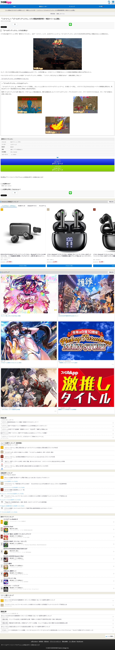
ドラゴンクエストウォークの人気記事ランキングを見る (13, 487)
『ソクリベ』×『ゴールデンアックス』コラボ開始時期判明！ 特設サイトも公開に (55, 10)
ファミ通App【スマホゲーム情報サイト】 (15, 10)
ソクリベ (9, 185)
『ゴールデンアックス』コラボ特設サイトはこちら (15, 78)
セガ (6, 185)
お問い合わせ (34, 641)
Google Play (57, 168)
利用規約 (41, 641)
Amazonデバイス (32, 205)
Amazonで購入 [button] (23, 265)
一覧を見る (111, 201)
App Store (57, 162)
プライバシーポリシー (55, 641)
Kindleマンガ (21, 205)
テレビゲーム (42, 205)
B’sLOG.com (80, 641)
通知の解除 (65, 641)
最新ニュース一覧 (30, 10)
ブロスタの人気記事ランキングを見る (9, 512)
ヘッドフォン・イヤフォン (9, 205)
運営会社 (46, 641)
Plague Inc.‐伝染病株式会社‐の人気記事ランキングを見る (13, 505)
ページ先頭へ (110, 636)
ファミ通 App (6, 2)
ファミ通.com (72, 641)
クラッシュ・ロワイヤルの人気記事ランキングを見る (13, 493)
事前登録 (52, 13)
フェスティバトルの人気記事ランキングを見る (11, 499)
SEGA (2, 185)
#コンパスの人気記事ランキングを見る (10, 481)
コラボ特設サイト (26, 72)
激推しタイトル (61, 13)
